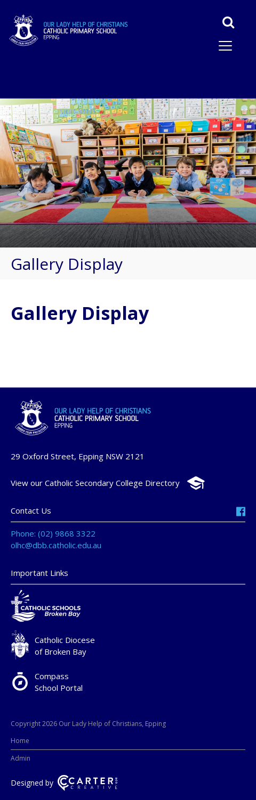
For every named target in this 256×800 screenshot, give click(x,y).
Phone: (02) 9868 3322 (53, 533)
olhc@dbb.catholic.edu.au (56, 545)
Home (20, 740)
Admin (20, 758)
